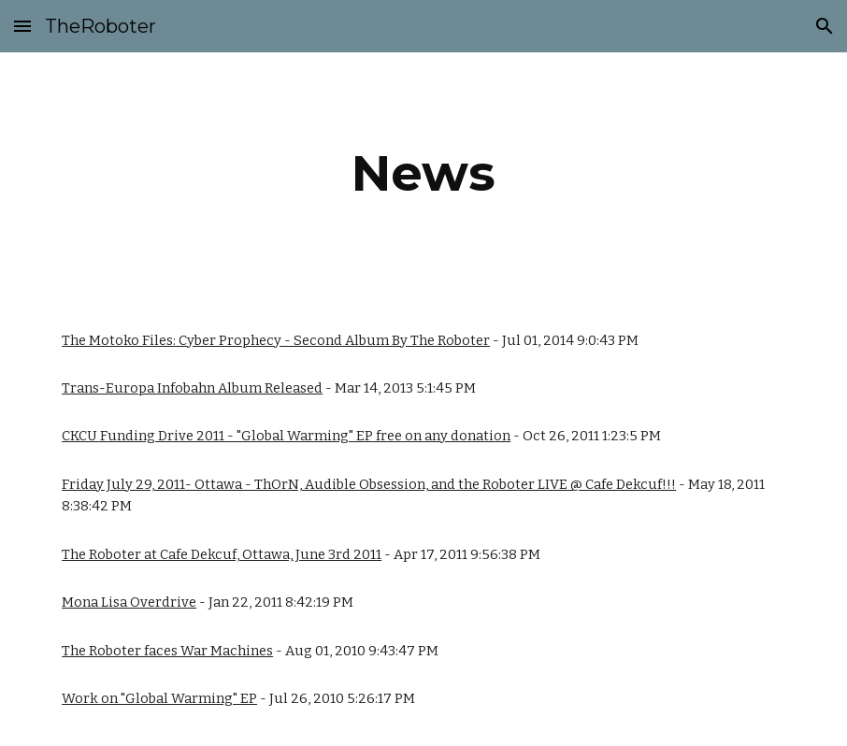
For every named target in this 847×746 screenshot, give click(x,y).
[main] (423, 173)
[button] (22, 25)
